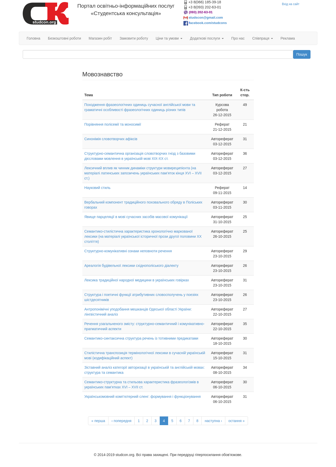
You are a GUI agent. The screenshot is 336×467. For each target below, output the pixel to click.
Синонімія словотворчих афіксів (111, 139)
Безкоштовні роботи (64, 38)
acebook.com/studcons (208, 23)
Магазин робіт (100, 38)
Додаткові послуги (207, 38)
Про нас (238, 38)
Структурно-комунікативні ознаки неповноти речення (128, 251)
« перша (98, 421)
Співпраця (262, 38)
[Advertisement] (49, 147)
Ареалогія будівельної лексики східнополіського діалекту (131, 266)
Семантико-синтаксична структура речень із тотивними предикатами (141, 338)
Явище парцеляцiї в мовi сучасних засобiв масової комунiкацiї (136, 217)
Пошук (301, 54)
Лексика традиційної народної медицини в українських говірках (136, 280)
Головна (33, 38)
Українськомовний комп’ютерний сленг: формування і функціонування (142, 396)
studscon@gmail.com (206, 17)
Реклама (288, 38)
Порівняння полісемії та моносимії (112, 124)
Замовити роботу (134, 38)
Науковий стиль (97, 188)
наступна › (213, 421)
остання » (236, 421)
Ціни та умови (169, 38)
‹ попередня (121, 421)
